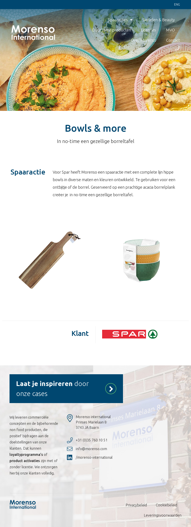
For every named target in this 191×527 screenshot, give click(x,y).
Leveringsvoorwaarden (163, 515)
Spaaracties (120, 20)
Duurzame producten (111, 30)
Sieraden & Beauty (158, 20)
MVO (170, 30)
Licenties (148, 30)
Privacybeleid (137, 505)
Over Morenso (143, 40)
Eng (177, 4)
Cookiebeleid (167, 505)
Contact (173, 40)
